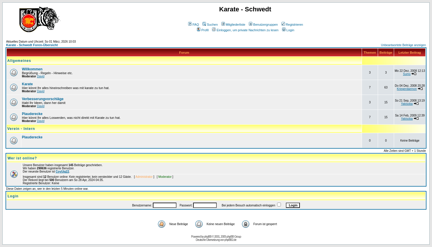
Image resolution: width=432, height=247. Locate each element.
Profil (203, 30)
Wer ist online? (22, 158)
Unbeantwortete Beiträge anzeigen (403, 45)
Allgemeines (19, 61)
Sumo (407, 74)
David (41, 76)
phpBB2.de (230, 239)
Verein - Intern (21, 129)
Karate (27, 84)
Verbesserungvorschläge (43, 99)
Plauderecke (32, 114)
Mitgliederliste (233, 24)
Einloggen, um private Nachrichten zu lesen (245, 30)
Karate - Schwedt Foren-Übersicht (32, 45)
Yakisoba (406, 103)
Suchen (210, 24)
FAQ (193, 24)
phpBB (207, 236)
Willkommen (32, 69)
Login (288, 30)
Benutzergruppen (263, 24)
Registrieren (292, 24)
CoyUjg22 (62, 171)
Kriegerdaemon (407, 89)
